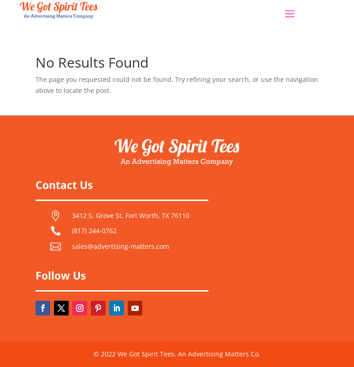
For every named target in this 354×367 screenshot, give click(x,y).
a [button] (289, 14)
